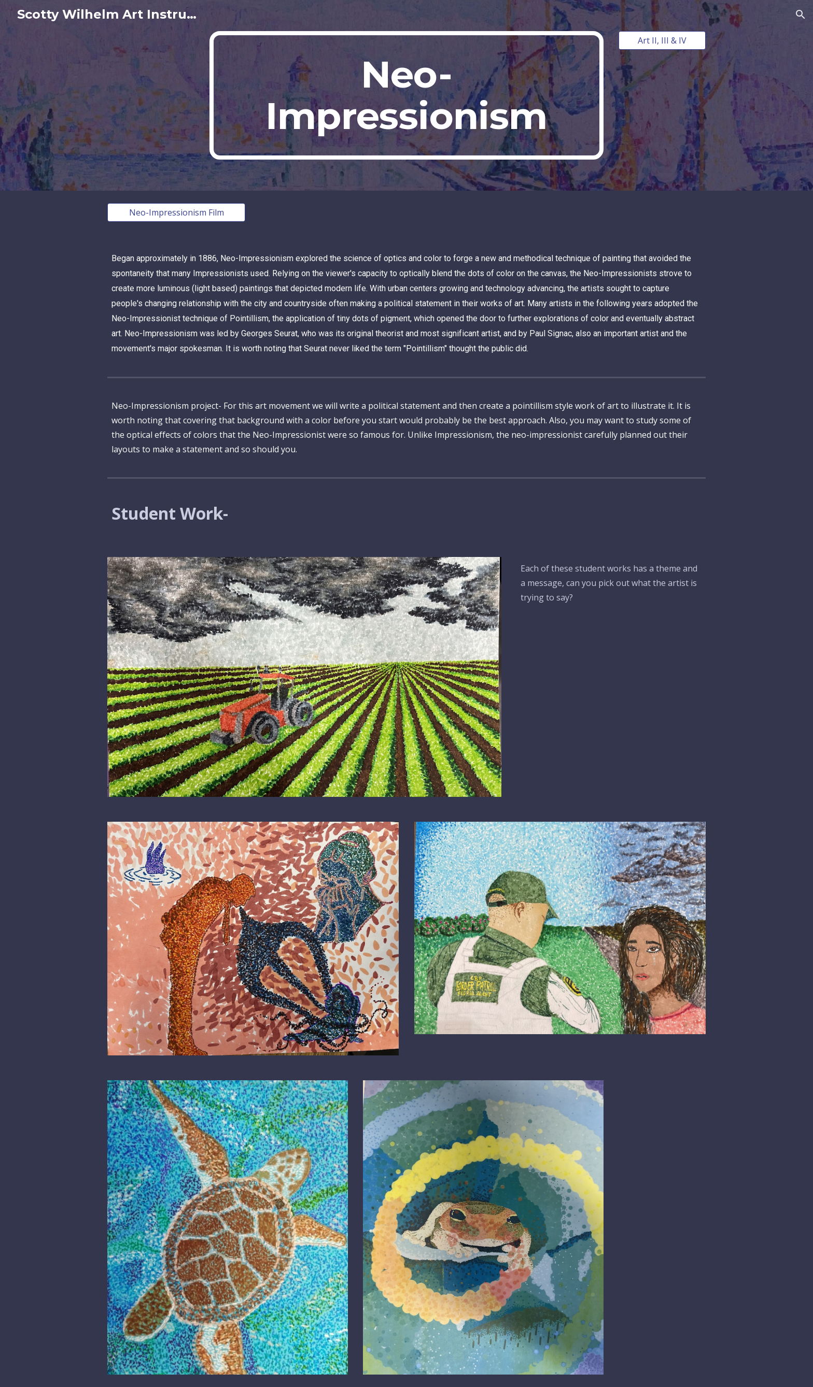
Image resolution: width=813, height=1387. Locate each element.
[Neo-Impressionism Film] (176, 212)
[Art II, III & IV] (662, 40)
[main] (406, 95)
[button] (800, 14)
